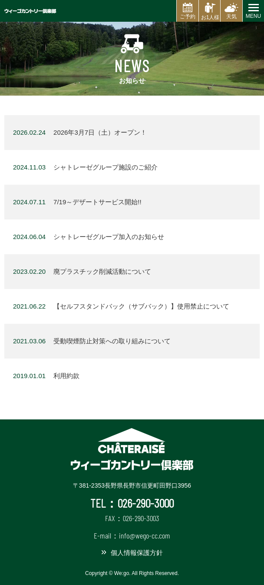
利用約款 (46, 375)
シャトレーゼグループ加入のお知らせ (88, 236)
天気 (231, 16)
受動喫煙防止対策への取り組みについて (92, 341)
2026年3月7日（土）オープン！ (80, 132)
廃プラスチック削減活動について (82, 271)
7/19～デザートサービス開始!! (77, 202)
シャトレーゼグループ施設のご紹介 (85, 167)
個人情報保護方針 (137, 552)
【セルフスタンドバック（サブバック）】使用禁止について (121, 306)
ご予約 (187, 16)
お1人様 (210, 17)
